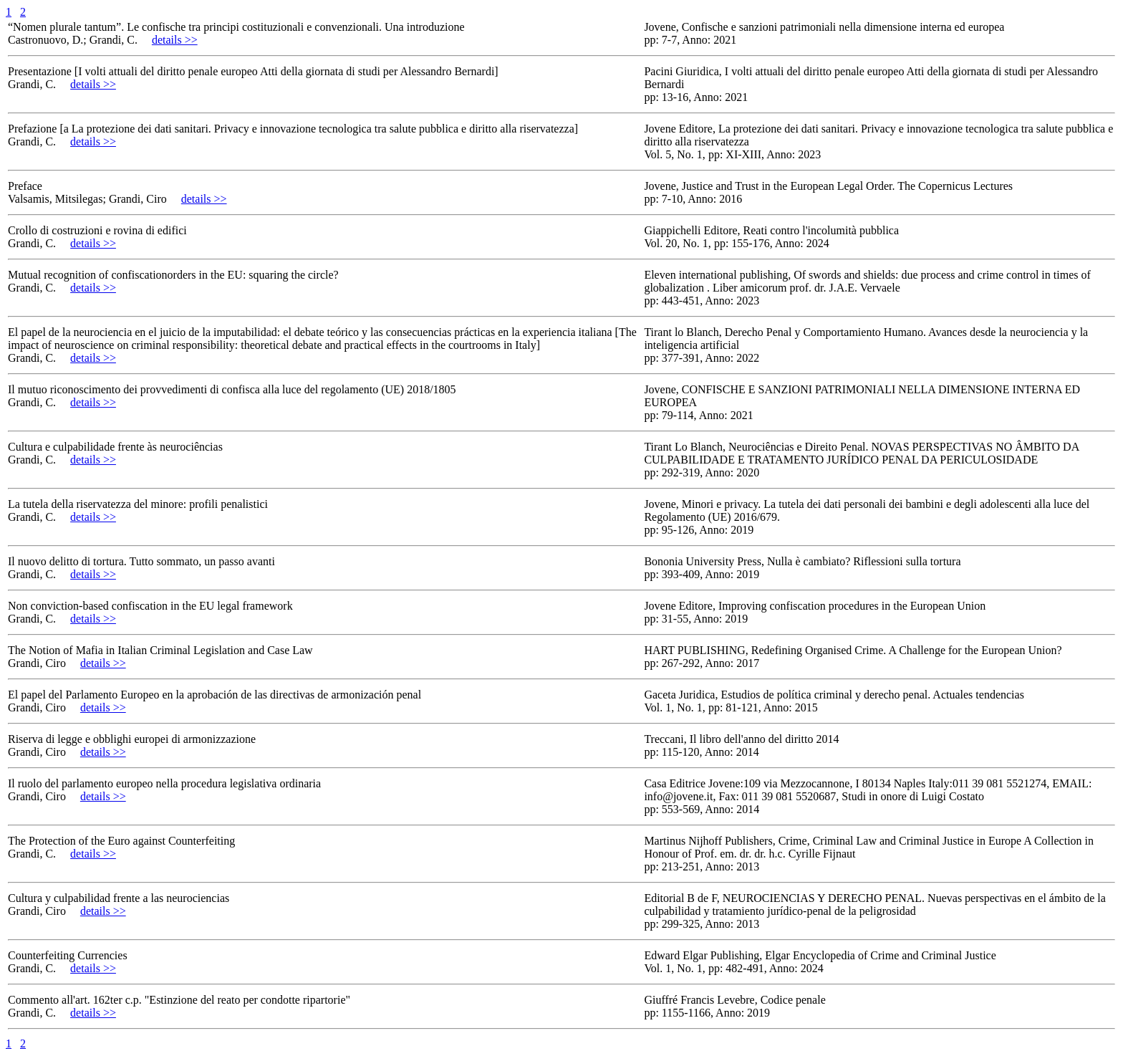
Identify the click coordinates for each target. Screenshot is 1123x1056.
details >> (175, 40)
